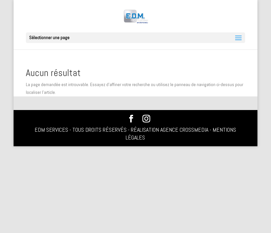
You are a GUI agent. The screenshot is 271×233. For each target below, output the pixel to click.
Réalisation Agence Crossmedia (169, 129)
